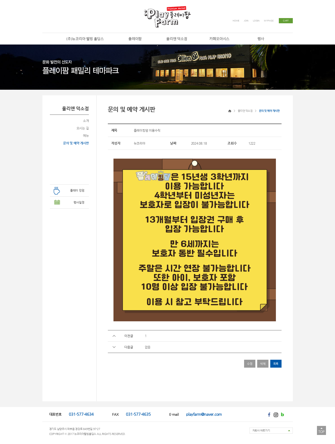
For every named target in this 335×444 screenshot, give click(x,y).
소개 (86, 120)
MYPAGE (269, 20)
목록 (276, 363)
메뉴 (86, 135)
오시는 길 (82, 128)
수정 (249, 363)
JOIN (246, 20)
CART (285, 20)
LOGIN (256, 20)
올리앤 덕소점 (245, 110)
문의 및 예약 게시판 (76, 143)
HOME (236, 20)
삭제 (263, 363)
